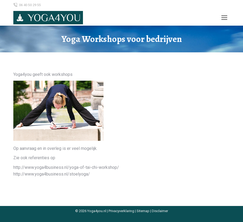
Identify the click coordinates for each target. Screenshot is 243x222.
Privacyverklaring (121, 211)
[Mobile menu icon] (224, 17)
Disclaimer (160, 211)
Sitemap (143, 211)
